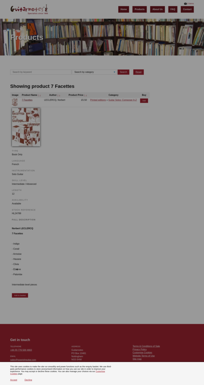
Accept (13, 380)
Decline (28, 380)
